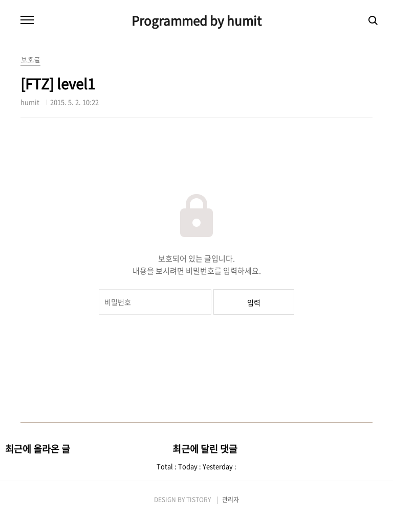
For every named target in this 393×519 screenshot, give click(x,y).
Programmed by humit (196, 20)
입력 (253, 302)
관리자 (230, 499)
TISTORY (198, 499)
